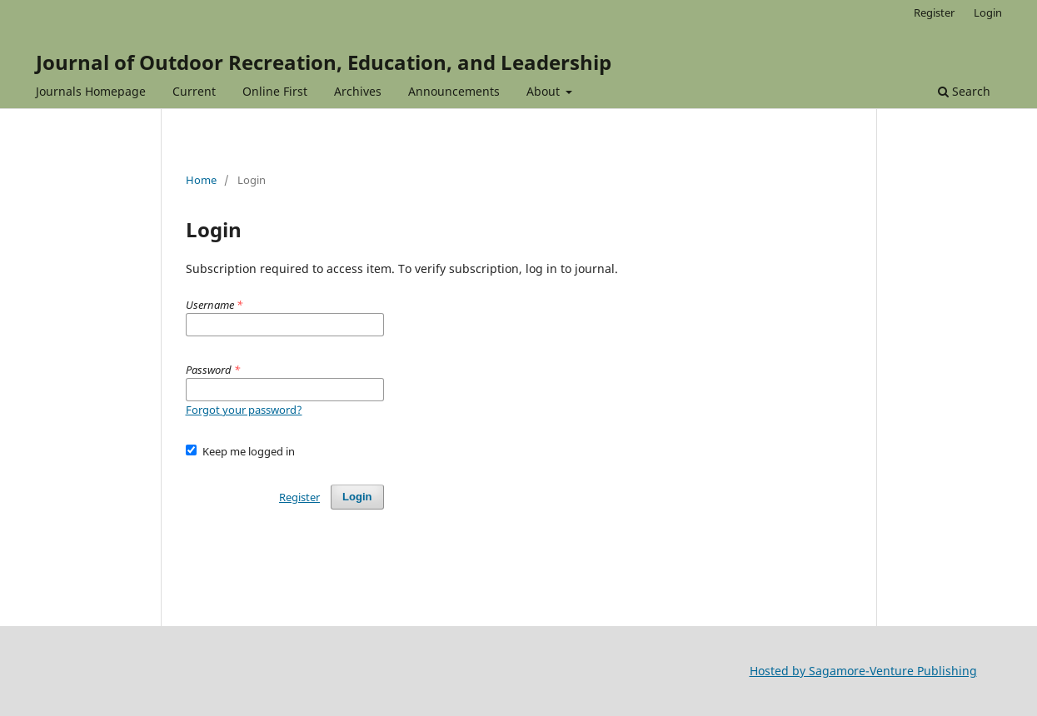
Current (194, 91)
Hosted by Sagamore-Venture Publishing (863, 671)
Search (964, 91)
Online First (274, 91)
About (544, 91)
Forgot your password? (244, 409)
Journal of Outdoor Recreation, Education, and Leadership (323, 62)
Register (934, 12)
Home (201, 179)
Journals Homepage (91, 91)
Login (988, 12)
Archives (357, 91)
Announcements (454, 91)
